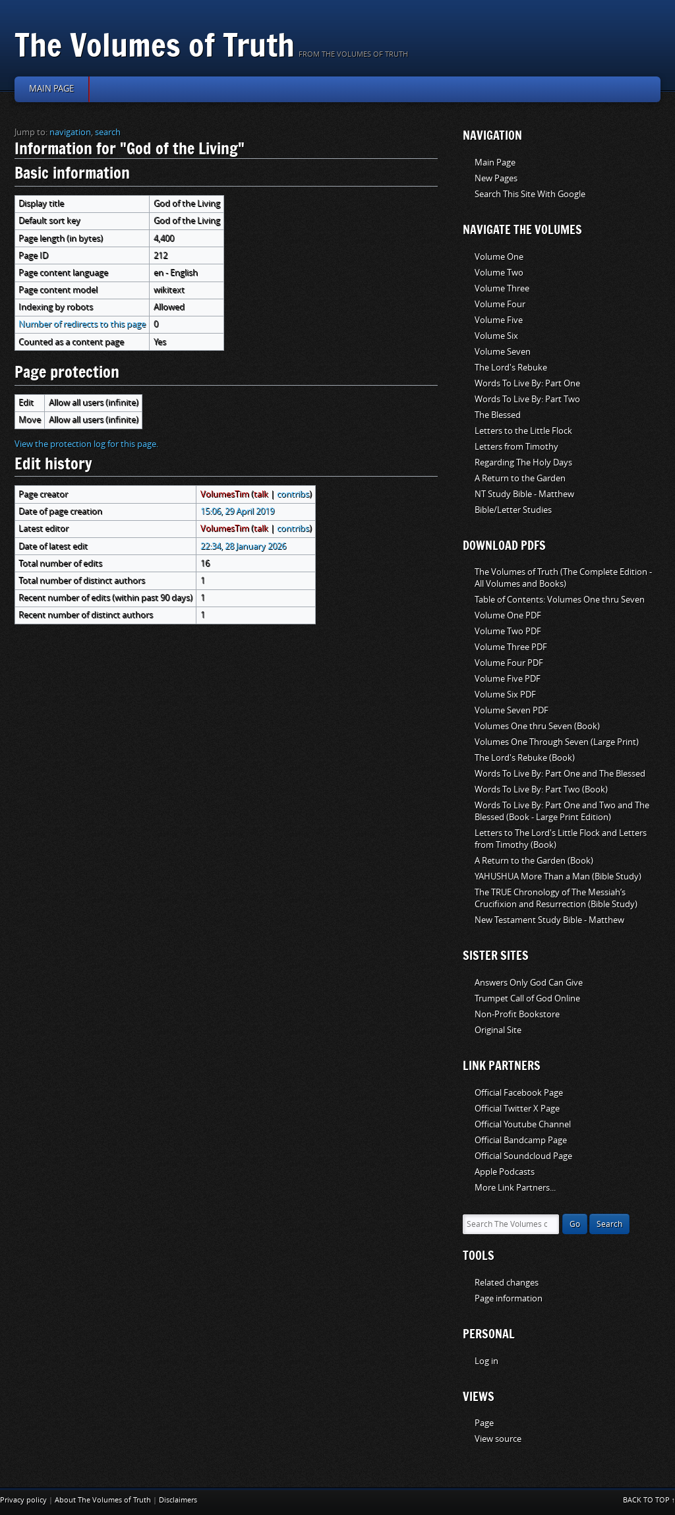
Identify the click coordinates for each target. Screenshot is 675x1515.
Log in (486, 1361)
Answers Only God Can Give (529, 983)
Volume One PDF (508, 615)
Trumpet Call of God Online (527, 998)
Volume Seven (503, 352)
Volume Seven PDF (511, 710)
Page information (509, 1298)
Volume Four (500, 304)
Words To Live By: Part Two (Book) (541, 789)
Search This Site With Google (530, 194)
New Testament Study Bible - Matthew (549, 920)
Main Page (495, 162)
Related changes (507, 1283)
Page (484, 1423)
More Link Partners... (515, 1188)
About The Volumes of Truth (103, 1500)
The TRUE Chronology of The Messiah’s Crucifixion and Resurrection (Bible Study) (556, 898)
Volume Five (499, 320)
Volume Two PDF (508, 631)
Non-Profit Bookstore (517, 1014)
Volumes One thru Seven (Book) (537, 726)
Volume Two (499, 273)
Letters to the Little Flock (523, 431)
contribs (293, 494)
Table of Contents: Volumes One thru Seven (560, 600)
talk (261, 494)
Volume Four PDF (509, 663)
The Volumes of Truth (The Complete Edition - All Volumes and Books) (563, 578)
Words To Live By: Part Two (527, 399)
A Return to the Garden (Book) (534, 861)
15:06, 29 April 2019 (237, 511)
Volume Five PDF (508, 679)
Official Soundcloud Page (523, 1156)
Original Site (498, 1030)
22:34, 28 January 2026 (243, 546)
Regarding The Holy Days (523, 462)
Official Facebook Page (519, 1093)
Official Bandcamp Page (521, 1140)
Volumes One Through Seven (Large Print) (557, 742)
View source (498, 1439)
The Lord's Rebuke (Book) (525, 758)
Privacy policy (23, 1500)
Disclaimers (178, 1500)
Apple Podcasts (505, 1172)
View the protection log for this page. (86, 444)
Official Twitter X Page (517, 1109)
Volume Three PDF (511, 647)
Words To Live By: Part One (527, 383)
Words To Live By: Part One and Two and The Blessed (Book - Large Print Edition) (562, 811)
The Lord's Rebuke (511, 367)
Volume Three (502, 288)
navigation (70, 132)
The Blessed (498, 415)
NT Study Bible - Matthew (524, 494)
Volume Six (496, 336)
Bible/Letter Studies (513, 510)
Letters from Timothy (516, 447)
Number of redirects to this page (82, 324)
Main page (51, 89)
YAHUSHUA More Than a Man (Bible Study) (558, 876)
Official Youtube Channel (523, 1124)
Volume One (499, 257)
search (108, 132)
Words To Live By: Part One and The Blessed (560, 774)
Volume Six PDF (505, 694)
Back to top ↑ (649, 1500)
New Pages (496, 178)
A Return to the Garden (520, 478)
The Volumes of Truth (155, 44)
